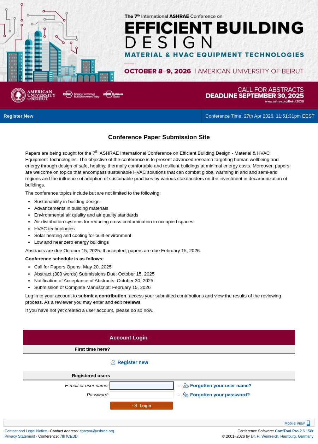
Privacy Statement (20, 436)
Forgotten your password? (216, 394)
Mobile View (298, 423)
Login (141, 405)
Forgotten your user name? (217, 385)
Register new (129, 362)
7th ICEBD (68, 436)
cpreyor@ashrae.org (97, 431)
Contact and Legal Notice (26, 431)
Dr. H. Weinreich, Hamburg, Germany (282, 436)
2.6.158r (294, 431)
